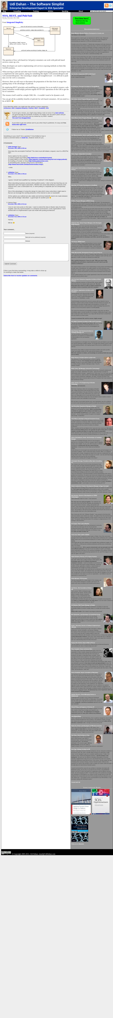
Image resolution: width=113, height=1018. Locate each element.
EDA (13, 106)
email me (24, 136)
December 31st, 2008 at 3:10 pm (17, 211)
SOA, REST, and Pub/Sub (17, 15)
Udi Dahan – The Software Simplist (37, 4)
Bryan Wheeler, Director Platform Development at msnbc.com (95, 33)
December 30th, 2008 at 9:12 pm (17, 198)
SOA (47, 106)
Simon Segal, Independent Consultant (89, 179)
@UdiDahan (29, 127)
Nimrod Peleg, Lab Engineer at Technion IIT (90, 829)
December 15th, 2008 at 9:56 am (17, 146)
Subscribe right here (19, 122)
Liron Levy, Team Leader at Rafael (88, 627)
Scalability (42, 106)
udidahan (11, 168)
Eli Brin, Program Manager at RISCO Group (90, 235)
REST (36, 106)
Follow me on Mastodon (85, 1005)
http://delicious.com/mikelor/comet (39, 154)
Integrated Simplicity (15, 22)
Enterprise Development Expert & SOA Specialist (36, 8)
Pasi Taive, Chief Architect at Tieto (88, 865)
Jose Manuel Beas (83, 841)
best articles (59, 111)
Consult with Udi (83, 918)
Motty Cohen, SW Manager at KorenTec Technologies (93, 426)
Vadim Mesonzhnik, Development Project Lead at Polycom (94, 295)
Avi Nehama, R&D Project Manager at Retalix (90, 708)
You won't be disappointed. (21, 116)
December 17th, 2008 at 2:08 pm (17, 170)
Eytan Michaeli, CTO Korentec (87, 680)
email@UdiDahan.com (47, 1016)
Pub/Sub (30, 106)
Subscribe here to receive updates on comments (20, 273)
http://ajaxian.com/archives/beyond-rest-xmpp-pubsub (47, 155)
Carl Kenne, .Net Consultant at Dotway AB (90, 691)
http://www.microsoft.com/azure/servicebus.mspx (25, 160)
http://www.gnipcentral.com (38, 157)
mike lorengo (12, 144)
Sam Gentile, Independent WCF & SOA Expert (91, 81)
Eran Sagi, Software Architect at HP (88, 879)
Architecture (7, 106)
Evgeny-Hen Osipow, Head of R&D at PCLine (90, 752)
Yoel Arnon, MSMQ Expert (85, 282)
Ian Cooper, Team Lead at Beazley (88, 613)
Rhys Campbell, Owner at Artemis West (89, 758)
